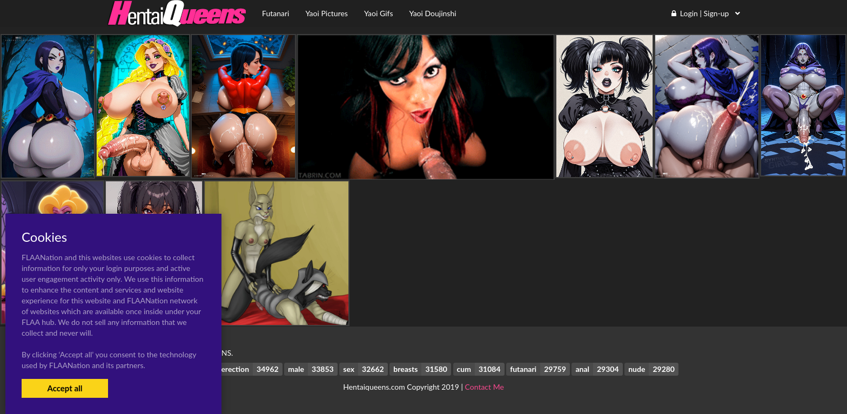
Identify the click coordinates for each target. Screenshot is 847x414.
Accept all (64, 388)
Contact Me (484, 386)
